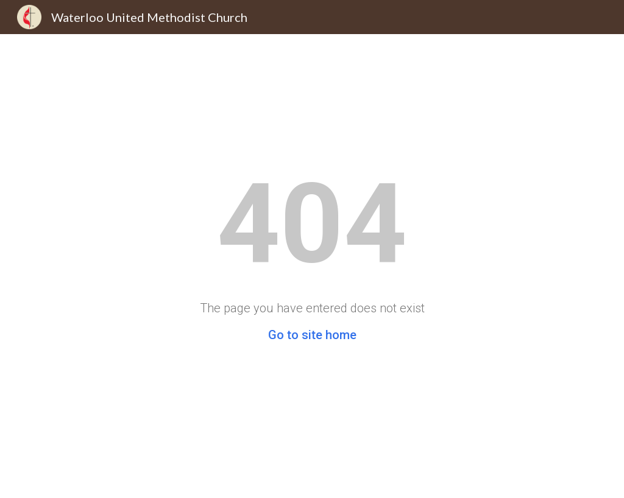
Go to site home (312, 335)
